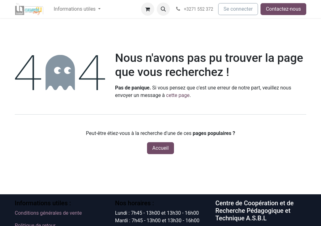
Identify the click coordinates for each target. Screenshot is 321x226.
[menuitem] (77, 9)
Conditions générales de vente (48, 213)
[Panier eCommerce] (147, 9)
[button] (163, 9)
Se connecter (238, 9)
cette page (178, 95)
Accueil (160, 148)
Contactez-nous (283, 9)
